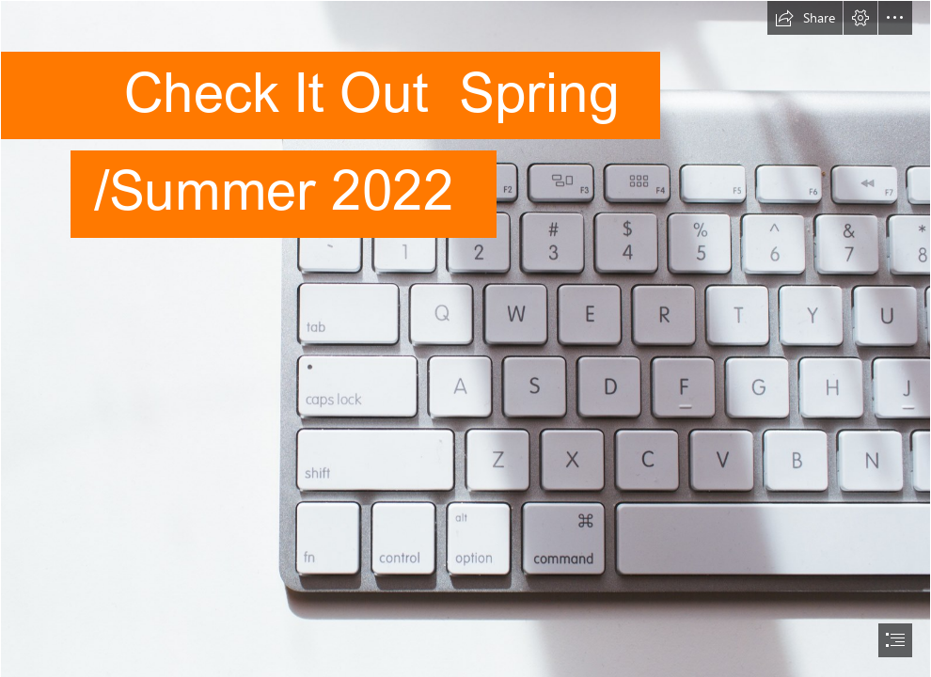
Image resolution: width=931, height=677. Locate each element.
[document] (465, 338)
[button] (805, 18)
